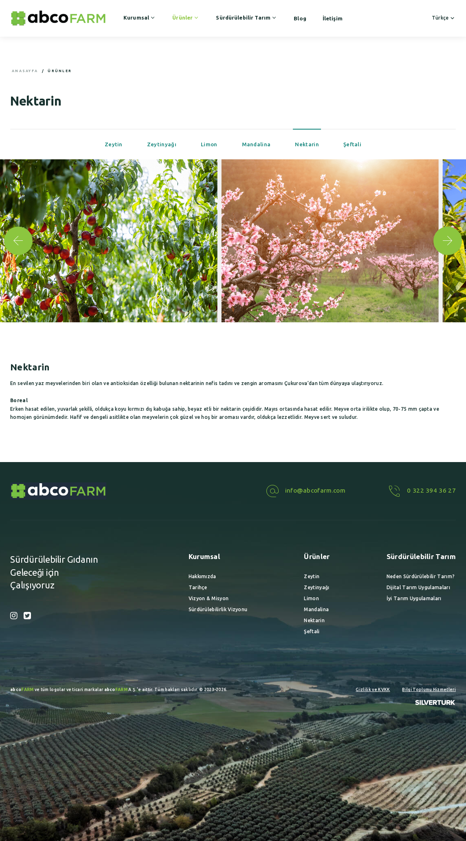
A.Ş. (120, 689)
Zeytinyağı (161, 144)
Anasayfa (25, 71)
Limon (209, 144)
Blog (300, 18)
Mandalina (256, 144)
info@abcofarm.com (304, 490)
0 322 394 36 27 (421, 490)
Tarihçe (198, 587)
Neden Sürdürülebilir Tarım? (421, 576)
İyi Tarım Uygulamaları (414, 598)
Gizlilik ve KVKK (373, 689)
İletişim (333, 18)
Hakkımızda (202, 576)
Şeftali (352, 144)
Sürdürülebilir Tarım (246, 17)
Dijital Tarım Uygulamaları (418, 587)
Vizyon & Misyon (209, 598)
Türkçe (444, 17)
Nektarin (307, 144)
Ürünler (186, 17)
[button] (447, 241)
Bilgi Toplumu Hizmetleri (429, 689)
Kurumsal (139, 17)
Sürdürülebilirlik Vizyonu (218, 609)
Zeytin (114, 144)
